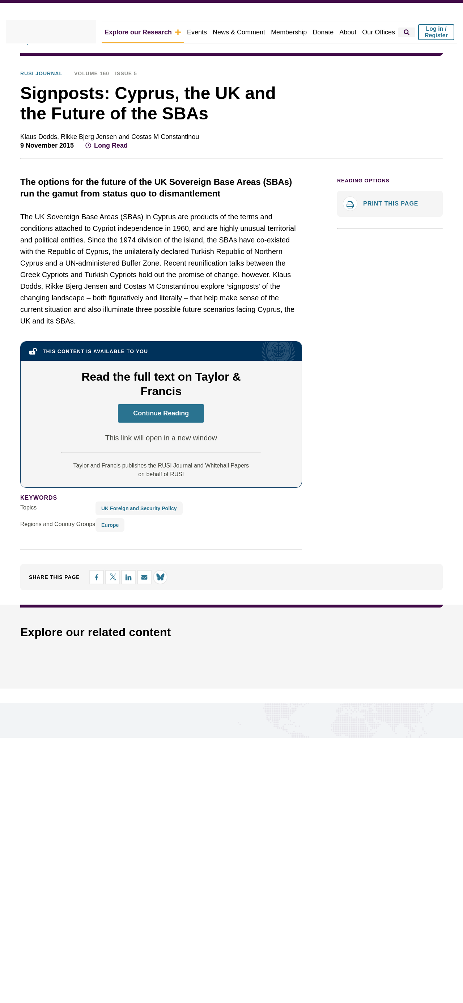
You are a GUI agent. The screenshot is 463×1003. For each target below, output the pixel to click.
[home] (61, 32)
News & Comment (248, 32)
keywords (35, 503)
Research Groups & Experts (58, 907)
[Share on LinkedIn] (410, 164)
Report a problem (234, 895)
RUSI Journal (137, 61)
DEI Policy (205, 969)
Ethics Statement (124, 969)
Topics (28, 513)
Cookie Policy (37, 969)
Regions (31, 895)
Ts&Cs (160, 969)
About (351, 32)
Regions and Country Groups (55, 530)
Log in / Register (436, 32)
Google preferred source (244, 907)
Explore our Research (159, 32)
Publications (97, 61)
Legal (180, 969)
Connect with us (52, 811)
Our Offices (380, 32)
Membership (295, 32)
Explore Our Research (46, 61)
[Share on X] (397, 164)
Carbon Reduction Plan (253, 969)
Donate (327, 32)
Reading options (360, 201)
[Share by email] (423, 164)
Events (208, 32)
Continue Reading (161, 419)
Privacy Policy (78, 969)
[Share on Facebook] (384, 164)
